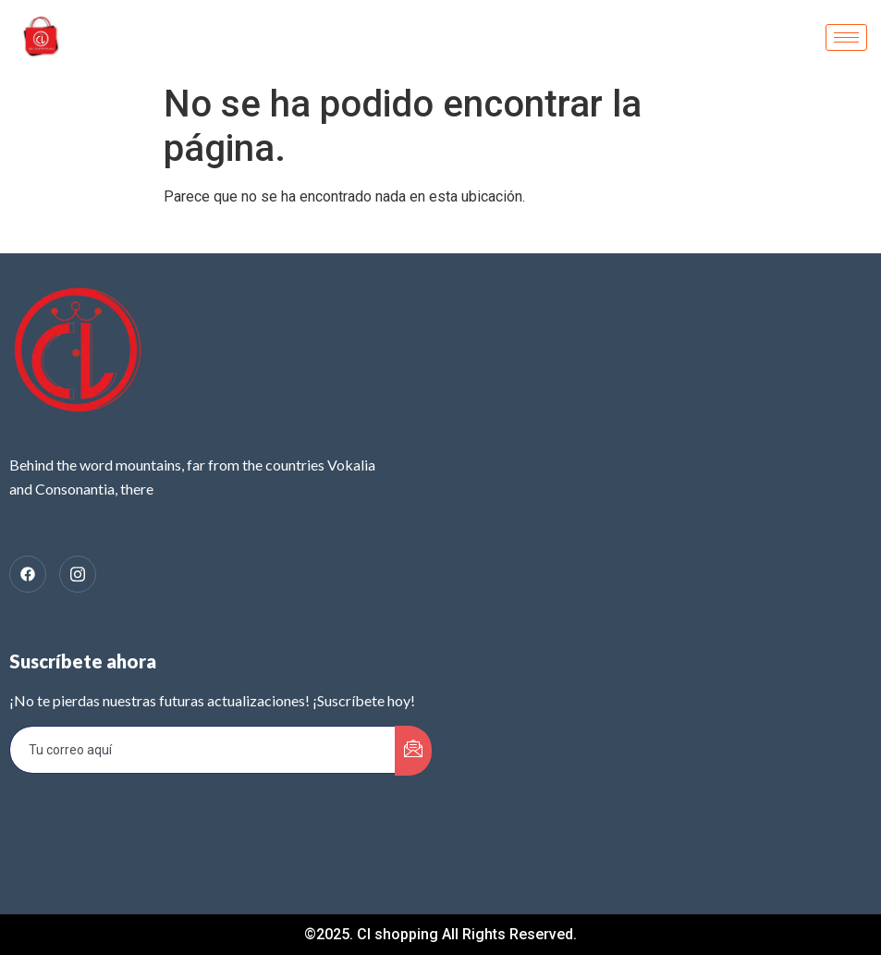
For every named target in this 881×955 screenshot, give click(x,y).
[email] (203, 750)
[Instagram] (77, 574)
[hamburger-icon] (846, 37)
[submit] (413, 751)
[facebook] (27, 574)
